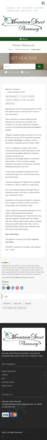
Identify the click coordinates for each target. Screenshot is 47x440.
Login (36, 10)
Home (10, 49)
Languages (11, 8)
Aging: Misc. (18, 303)
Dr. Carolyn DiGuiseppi (13, 140)
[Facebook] (2, 437)
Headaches (7, 303)
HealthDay (17, 277)
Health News (11, 72)
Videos (25, 72)
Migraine (28, 303)
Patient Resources (22, 49)
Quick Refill (39, 8)
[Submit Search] (39, 66)
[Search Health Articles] (20, 66)
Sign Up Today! (26, 10)
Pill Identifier (27, 8)
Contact (5, 375)
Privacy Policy (7, 386)
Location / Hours (13, 10)
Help (18, 8)
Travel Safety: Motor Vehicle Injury (14, 308)
